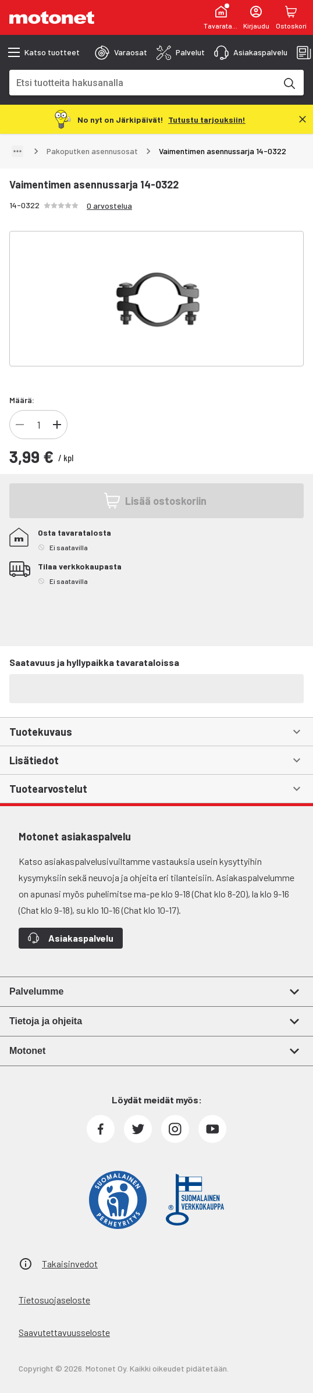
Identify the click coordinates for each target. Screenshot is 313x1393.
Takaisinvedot (70, 1263)
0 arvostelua (109, 206)
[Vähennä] (20, 424)
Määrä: (21, 400)
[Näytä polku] (17, 151)
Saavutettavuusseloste (64, 1332)
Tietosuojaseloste (54, 1299)
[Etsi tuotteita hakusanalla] (288, 83)
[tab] (121, 52)
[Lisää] (57, 424)
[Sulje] (302, 119)
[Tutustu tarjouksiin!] (207, 118)
